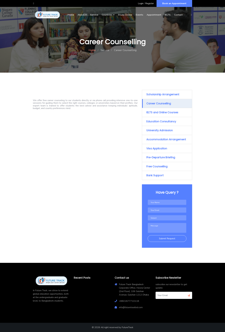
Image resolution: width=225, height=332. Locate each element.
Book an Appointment (174, 3)
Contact (178, 14)
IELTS (168, 14)
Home (71, 14)
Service (94, 14)
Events (139, 14)
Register (149, 3)
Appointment (154, 14)
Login (140, 3)
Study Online (125, 14)
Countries (107, 14)
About (81, 14)
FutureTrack (127, 327)
